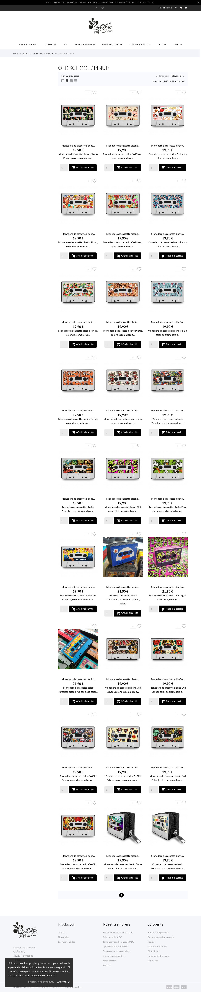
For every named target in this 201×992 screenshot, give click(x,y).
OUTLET (162, 44)
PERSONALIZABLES (112, 44)
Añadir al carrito (83, 168)
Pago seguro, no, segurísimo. (116, 951)
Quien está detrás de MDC (115, 946)
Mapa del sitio (110, 960)
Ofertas (61, 932)
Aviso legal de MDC (112, 937)
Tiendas (106, 965)
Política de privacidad (41, 982)
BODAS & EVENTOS (85, 44)
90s (65, 44)
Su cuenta (155, 924)
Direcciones (153, 951)
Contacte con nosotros (114, 956)
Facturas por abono (157, 946)
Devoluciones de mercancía (161, 937)
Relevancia (176, 76)
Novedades (63, 937)
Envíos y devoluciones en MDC (118, 932)
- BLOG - (178, 44)
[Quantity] (64, 167)
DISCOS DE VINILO (28, 44)
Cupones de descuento (159, 956)
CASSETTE (51, 44)
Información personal (158, 932)
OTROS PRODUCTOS (140, 44)
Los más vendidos (66, 941)
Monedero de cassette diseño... (78, 145)
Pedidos (151, 941)
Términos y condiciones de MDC (118, 941)
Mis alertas (153, 960)
